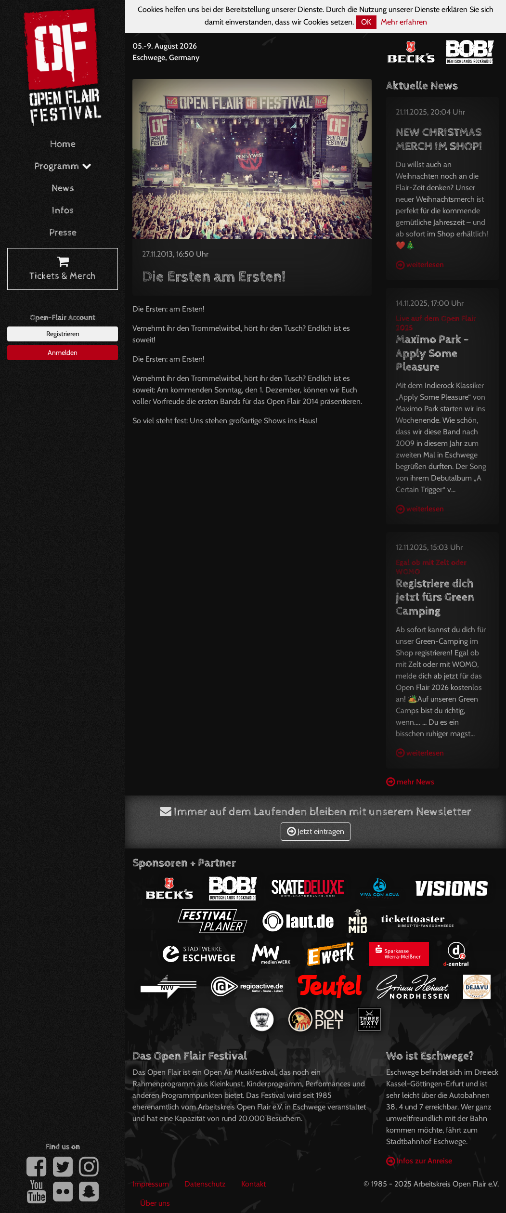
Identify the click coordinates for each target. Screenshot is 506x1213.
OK (366, 21)
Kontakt (253, 1183)
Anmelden (63, 352)
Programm (62, 166)
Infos (63, 210)
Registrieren (62, 333)
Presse (63, 232)
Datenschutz (205, 1183)
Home (63, 144)
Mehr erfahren (404, 21)
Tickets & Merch (62, 269)
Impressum (150, 1183)
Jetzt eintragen (315, 831)
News (63, 188)
